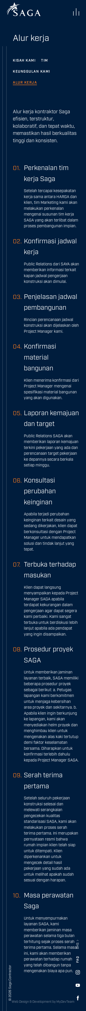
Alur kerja (25, 82)
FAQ (77, 959)
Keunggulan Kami (31, 71)
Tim (44, 60)
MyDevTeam (65, 1001)
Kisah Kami (24, 60)
